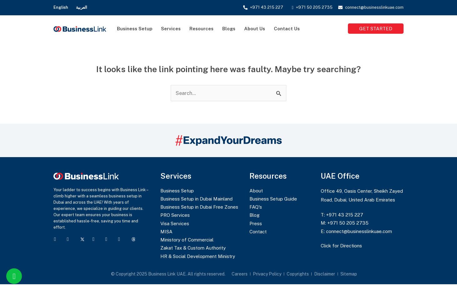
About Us (254, 28)
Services (171, 28)
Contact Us (287, 28)
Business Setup (134, 28)
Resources (201, 28)
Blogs (228, 28)
